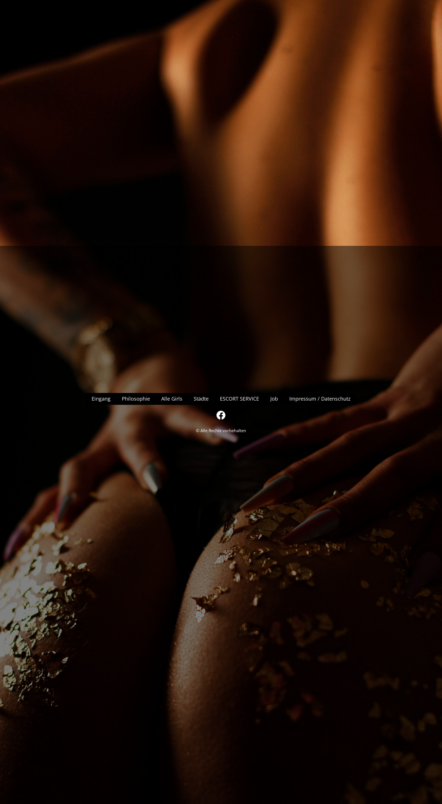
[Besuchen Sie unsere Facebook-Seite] (221, 415)
